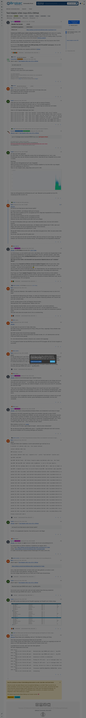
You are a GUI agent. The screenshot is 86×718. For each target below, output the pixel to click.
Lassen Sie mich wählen (36, 361)
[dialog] (43, 359)
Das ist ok (52, 361)
